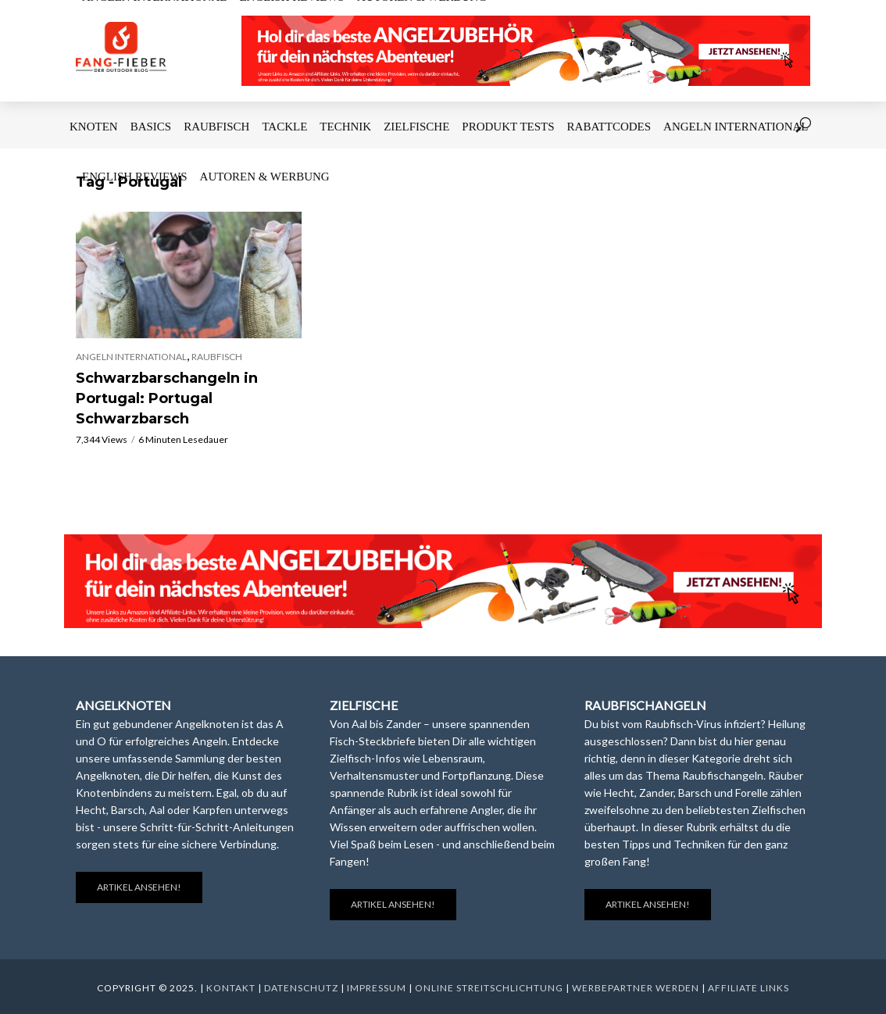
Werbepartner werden (635, 988)
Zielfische (416, 126)
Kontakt (230, 988)
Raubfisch (216, 126)
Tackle (284, 126)
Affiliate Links (748, 988)
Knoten (94, 126)
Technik (345, 126)
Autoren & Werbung (265, 176)
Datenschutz (301, 988)
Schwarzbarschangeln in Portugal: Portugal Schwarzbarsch (167, 398)
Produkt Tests (508, 126)
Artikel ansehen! (139, 887)
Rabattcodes (609, 126)
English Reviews (135, 176)
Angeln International (735, 126)
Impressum (376, 988)
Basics (151, 126)
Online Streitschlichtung (489, 988)
